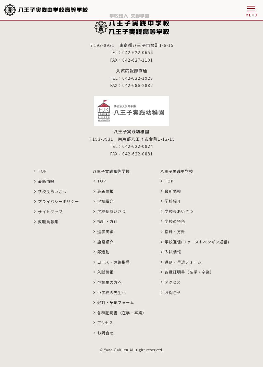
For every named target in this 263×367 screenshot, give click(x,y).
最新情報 (46, 181)
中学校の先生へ (111, 292)
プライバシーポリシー (58, 201)
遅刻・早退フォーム (115, 302)
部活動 (103, 251)
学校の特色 (175, 221)
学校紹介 (105, 201)
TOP (42, 171)
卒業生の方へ (109, 282)
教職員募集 (48, 221)
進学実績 (105, 231)
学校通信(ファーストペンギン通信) (197, 241)
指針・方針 (107, 221)
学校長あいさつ (52, 191)
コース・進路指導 (113, 262)
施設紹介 (105, 241)
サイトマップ (50, 211)
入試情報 (105, 272)
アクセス (105, 322)
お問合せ (105, 333)
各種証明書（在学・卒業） (122, 312)
